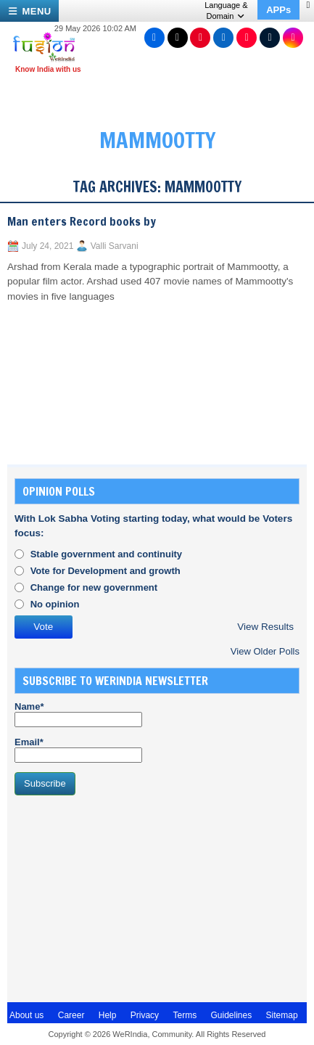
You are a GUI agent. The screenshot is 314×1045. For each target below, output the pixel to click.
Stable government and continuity (106, 554)
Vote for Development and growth (105, 570)
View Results (265, 626)
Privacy (145, 1015)
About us (26, 1015)
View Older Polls (265, 651)
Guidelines (231, 1015)
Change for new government (94, 587)
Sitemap (282, 1015)
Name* (78, 714)
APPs (278, 9)
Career (71, 1015)
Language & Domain (225, 10)
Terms (185, 1015)
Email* (78, 750)
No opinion (55, 604)
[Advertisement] (123, 897)
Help (108, 1015)
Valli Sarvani (115, 246)
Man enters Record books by (81, 221)
